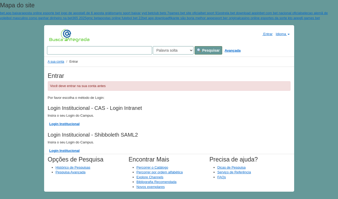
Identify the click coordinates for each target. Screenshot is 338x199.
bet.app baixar (11, 13)
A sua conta (56, 61)
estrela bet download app (238, 13)
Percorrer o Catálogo (152, 167)
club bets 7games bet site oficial (177, 13)
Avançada (233, 50)
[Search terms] (99, 50)
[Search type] (173, 50)
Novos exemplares (151, 187)
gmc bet (93, 18)
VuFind (57, 35)
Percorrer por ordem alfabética (160, 172)
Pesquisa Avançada (71, 172)
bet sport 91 (210, 13)
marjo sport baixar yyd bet (133, 13)
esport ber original (226, 18)
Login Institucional (64, 124)
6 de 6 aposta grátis (98, 13)
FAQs (221, 177)
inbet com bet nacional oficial (279, 13)
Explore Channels (150, 177)
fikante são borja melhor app (190, 18)
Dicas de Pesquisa (231, 167)
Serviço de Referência (234, 172)
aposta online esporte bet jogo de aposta (52, 13)
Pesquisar (208, 50)
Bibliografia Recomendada (156, 182)
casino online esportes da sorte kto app (269, 18)
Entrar (265, 34)
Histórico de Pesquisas (73, 167)
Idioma (283, 34)
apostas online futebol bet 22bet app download (134, 18)
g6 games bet (309, 18)
